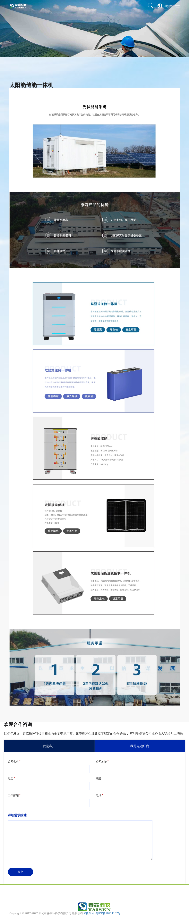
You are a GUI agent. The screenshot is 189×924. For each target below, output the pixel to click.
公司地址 (101, 761)
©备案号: (90, 913)
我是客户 (49, 746)
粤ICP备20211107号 (108, 913)
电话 (98, 795)
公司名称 (13, 761)
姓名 (10, 778)
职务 (98, 778)
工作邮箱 (13, 795)
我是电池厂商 (139, 746)
